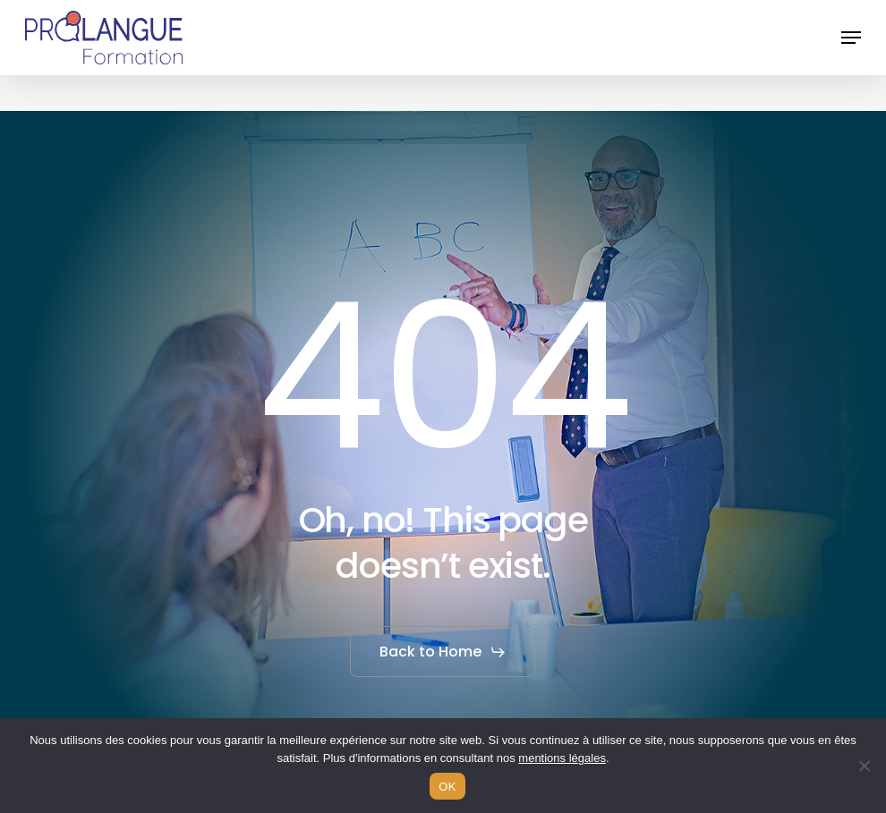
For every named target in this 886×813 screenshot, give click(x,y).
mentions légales (562, 758)
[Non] (864, 766)
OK (447, 786)
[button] (851, 38)
